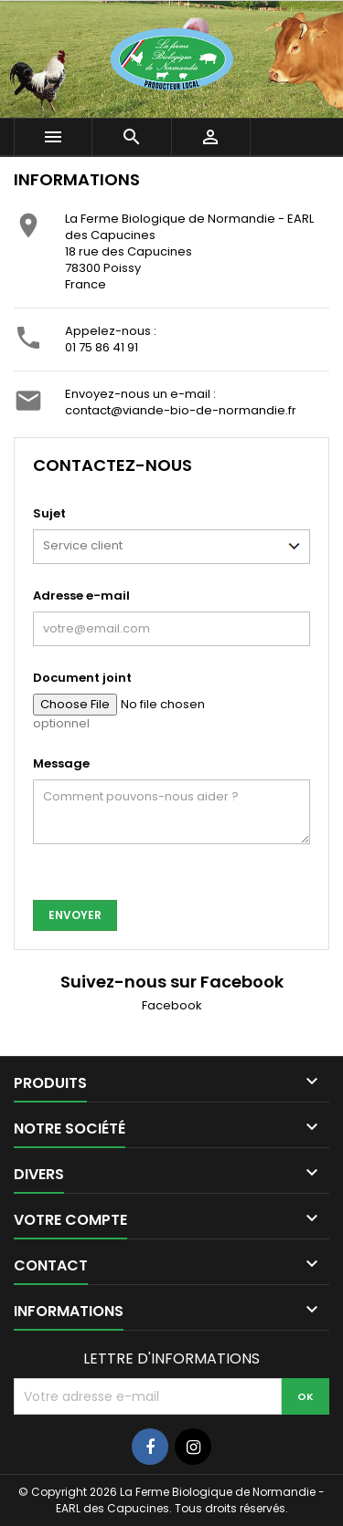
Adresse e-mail (81, 595)
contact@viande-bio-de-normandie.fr (180, 410)
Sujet (49, 513)
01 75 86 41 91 (101, 347)
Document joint (82, 677)
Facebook (172, 1005)
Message (61, 763)
